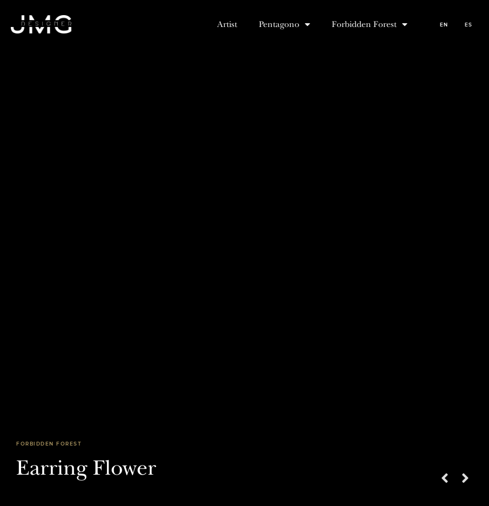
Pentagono (284, 24)
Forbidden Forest (369, 24)
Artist (227, 24)
